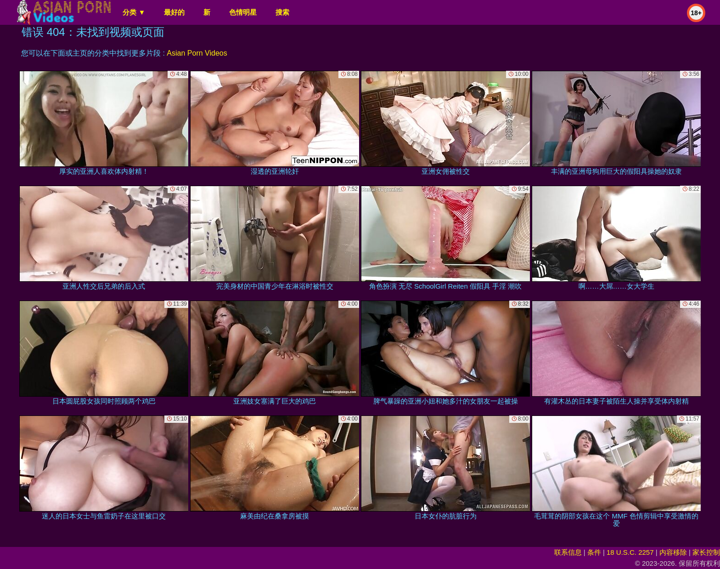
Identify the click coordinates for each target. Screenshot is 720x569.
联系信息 (568, 552)
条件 (594, 552)
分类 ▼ (134, 12)
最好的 (174, 12)
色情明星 (243, 12)
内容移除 (673, 552)
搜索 (282, 12)
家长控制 (706, 552)
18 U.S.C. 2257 (630, 552)
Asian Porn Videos (197, 53)
